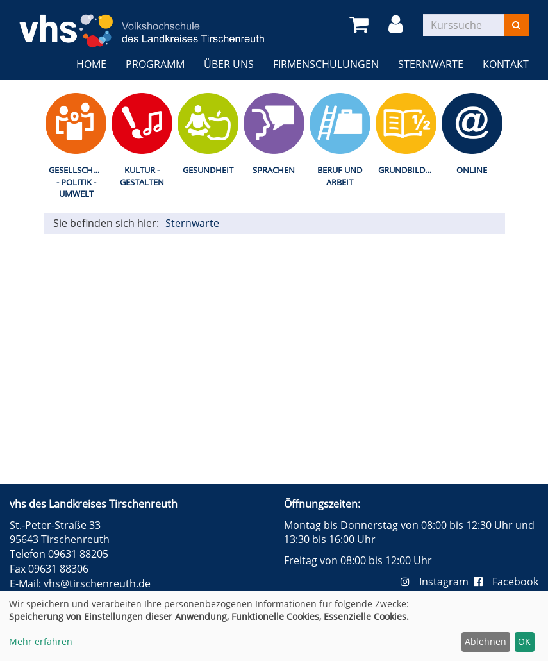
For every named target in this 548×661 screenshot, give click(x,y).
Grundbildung (408, 170)
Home (91, 64)
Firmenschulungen (326, 64)
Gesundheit (208, 170)
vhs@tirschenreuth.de (97, 583)
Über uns (229, 64)
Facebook (506, 581)
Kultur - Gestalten (142, 176)
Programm (155, 64)
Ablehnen (485, 641)
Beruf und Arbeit (339, 176)
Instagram (437, 581)
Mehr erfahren (40, 641)
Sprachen (274, 170)
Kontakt (506, 64)
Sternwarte (430, 64)
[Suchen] (516, 25)
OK (524, 641)
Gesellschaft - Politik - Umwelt (78, 181)
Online (471, 170)
